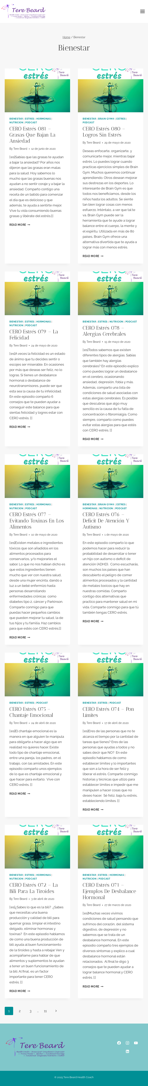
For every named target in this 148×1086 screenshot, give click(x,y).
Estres (29, 118)
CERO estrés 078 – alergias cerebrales (104, 331)
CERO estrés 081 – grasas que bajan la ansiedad (32, 135)
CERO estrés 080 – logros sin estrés (104, 132)
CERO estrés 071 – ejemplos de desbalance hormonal (109, 891)
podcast (31, 122)
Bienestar (16, 118)
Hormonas (43, 118)
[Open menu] (142, 11)
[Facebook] (119, 1043)
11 (45, 1011)
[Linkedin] (127, 1051)
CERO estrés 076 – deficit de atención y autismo (106, 520)
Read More (19, 224)
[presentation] (37, 90)
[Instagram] (127, 1043)
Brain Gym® (106, 118)
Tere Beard (20, 148)
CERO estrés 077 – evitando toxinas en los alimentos (36, 520)
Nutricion (16, 122)
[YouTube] (136, 1043)
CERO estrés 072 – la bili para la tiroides (33, 888)
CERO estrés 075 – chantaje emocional (31, 712)
